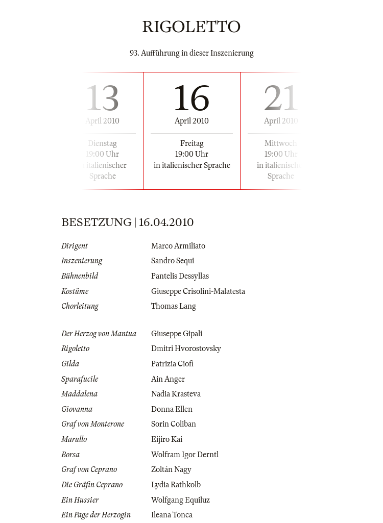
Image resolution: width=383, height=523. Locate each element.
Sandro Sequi (172, 261)
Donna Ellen (172, 409)
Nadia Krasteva (176, 394)
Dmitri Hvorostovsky (186, 348)
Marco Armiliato (178, 246)
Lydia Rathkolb (176, 485)
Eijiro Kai (166, 439)
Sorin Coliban (173, 424)
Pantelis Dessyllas (180, 276)
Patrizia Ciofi (172, 364)
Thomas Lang (173, 306)
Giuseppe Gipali (176, 334)
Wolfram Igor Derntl (185, 455)
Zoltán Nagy (171, 469)
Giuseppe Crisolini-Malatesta (198, 291)
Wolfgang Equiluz (180, 500)
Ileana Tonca (172, 515)
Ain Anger (168, 379)
